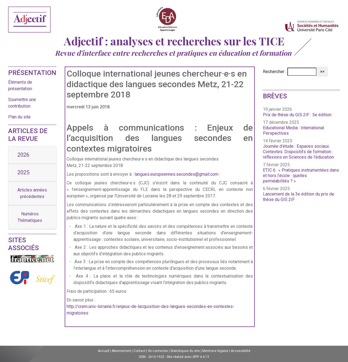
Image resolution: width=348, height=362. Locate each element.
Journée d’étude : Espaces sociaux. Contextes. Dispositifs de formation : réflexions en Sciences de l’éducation (298, 152)
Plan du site (19, 116)
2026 (23, 155)
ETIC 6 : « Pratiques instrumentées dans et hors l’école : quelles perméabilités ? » (301, 176)
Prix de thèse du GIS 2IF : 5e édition (297, 114)
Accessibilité (240, 351)
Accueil (103, 351)
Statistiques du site (185, 351)
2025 (23, 172)
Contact (139, 351)
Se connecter (158, 351)
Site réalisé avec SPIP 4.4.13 (188, 357)
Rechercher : (274, 71)
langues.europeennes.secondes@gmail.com (176, 174)
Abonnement (121, 351)
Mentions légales (215, 351)
